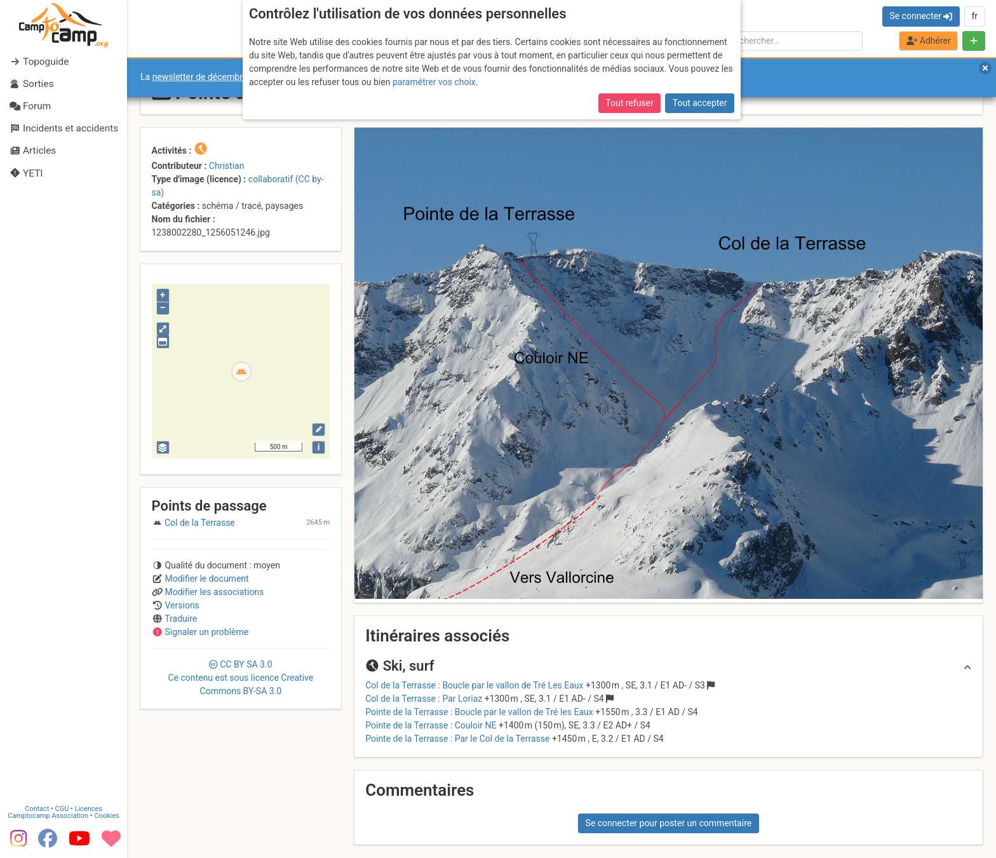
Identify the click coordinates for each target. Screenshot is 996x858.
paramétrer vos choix (434, 82)
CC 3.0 (241, 677)
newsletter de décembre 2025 (211, 77)
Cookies (106, 816)
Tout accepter (700, 103)
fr (974, 16)
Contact (37, 809)
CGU (62, 809)
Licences (88, 809)
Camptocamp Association (48, 816)
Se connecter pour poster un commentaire (669, 823)
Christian (227, 166)
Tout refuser (629, 103)
